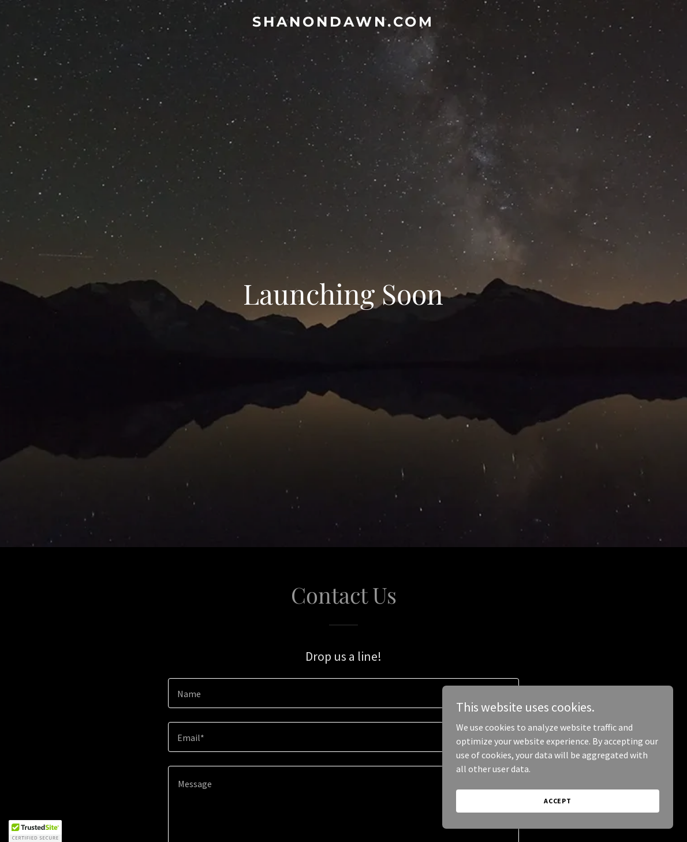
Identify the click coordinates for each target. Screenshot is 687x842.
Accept (558, 800)
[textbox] (343, 693)
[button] (35, 831)
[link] (343, 23)
